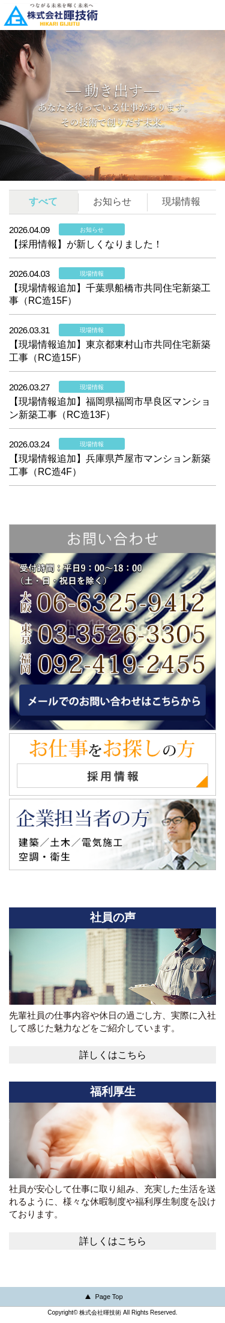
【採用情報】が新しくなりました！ (86, 244)
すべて (43, 201)
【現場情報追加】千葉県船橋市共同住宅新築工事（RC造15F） (110, 294)
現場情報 (181, 201)
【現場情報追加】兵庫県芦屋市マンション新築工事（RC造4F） (110, 465)
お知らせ (112, 201)
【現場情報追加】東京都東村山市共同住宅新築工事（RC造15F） (110, 351)
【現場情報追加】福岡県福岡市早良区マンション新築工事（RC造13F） (110, 408)
